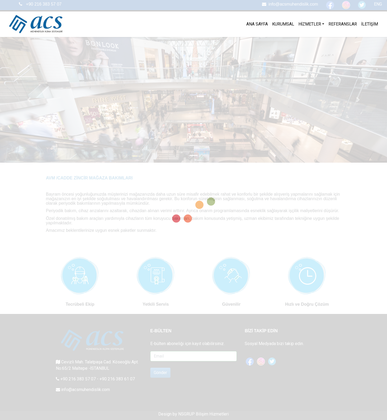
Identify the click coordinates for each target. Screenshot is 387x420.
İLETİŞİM (369, 24)
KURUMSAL (283, 24)
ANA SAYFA (257, 24)
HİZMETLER (309, 24)
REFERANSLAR (342, 24)
